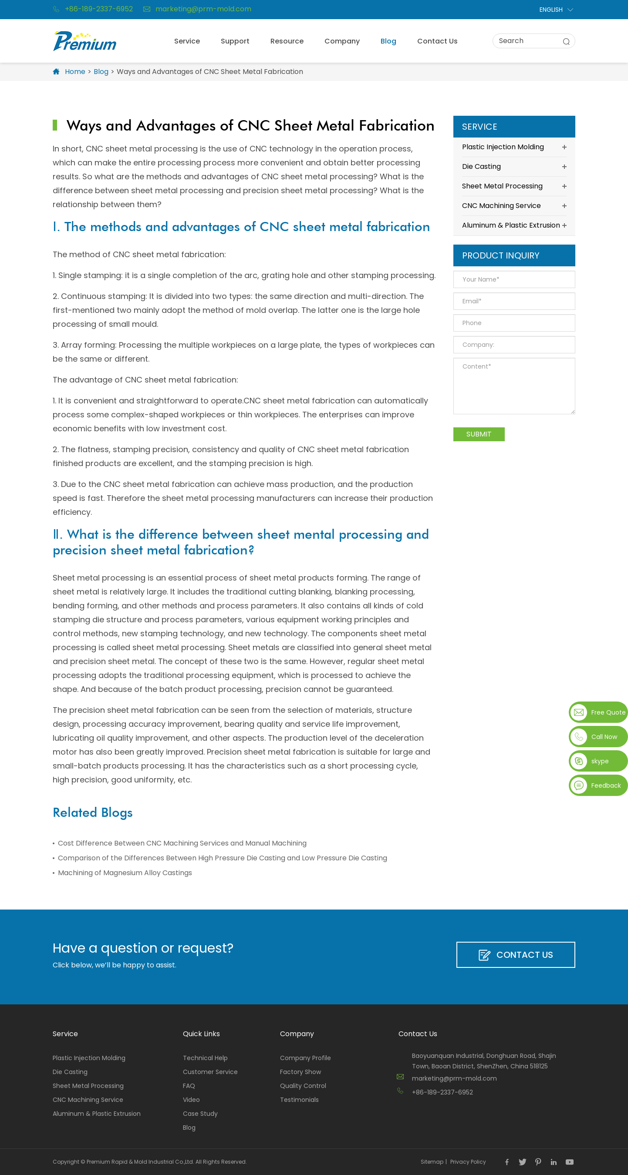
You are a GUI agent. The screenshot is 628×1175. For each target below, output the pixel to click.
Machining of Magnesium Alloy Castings (125, 873)
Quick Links (201, 1034)
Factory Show (300, 1072)
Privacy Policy (468, 1161)
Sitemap (432, 1161)
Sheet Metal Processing (514, 186)
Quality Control (303, 1085)
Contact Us (437, 41)
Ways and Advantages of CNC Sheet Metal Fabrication (210, 72)
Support (235, 41)
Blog (388, 41)
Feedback (606, 785)
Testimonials (299, 1099)
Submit (479, 434)
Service (187, 41)
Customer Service (210, 1072)
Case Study (200, 1113)
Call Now (604, 736)
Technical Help (205, 1058)
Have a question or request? (143, 948)
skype (600, 761)
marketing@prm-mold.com (197, 9)
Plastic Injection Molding (514, 147)
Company (342, 41)
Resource (287, 41)
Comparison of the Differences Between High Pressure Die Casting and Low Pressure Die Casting (222, 858)
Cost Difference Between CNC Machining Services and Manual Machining (182, 843)
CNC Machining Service (514, 205)
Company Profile (305, 1058)
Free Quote (608, 712)
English (551, 9)
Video (191, 1099)
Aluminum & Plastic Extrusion (514, 225)
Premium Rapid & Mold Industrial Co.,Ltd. (140, 1161)
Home (75, 72)
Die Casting (514, 166)
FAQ (189, 1085)
